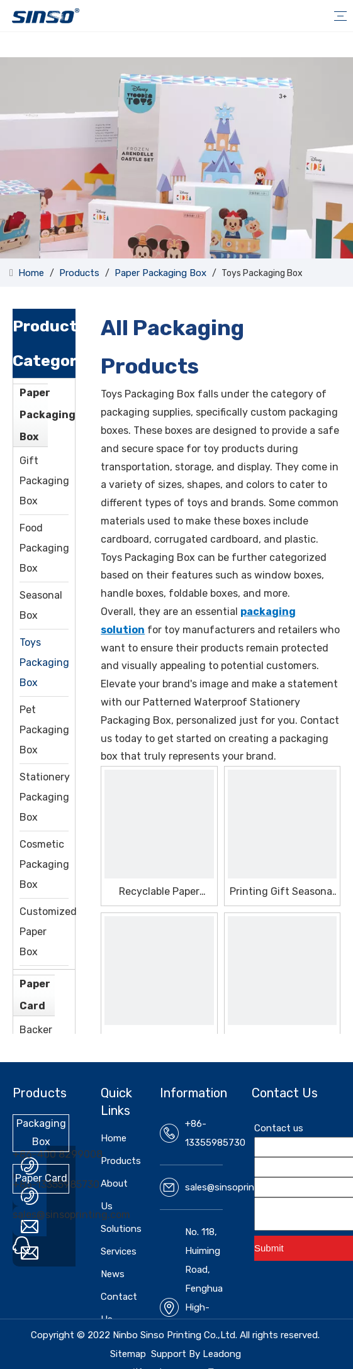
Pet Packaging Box (44, 730)
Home (113, 1138)
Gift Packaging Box (44, 481)
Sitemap (128, 1354)
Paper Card (35, 995)
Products (121, 1161)
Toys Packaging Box (44, 662)
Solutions (121, 1228)
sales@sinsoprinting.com (71, 1215)
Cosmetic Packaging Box (44, 864)
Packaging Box (41, 1132)
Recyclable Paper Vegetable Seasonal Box (159, 892)
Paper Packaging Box (48, 415)
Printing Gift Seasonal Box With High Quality (282, 892)
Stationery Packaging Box (45, 797)
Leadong (222, 1354)
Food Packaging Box (44, 548)
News (113, 1274)
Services (119, 1251)
